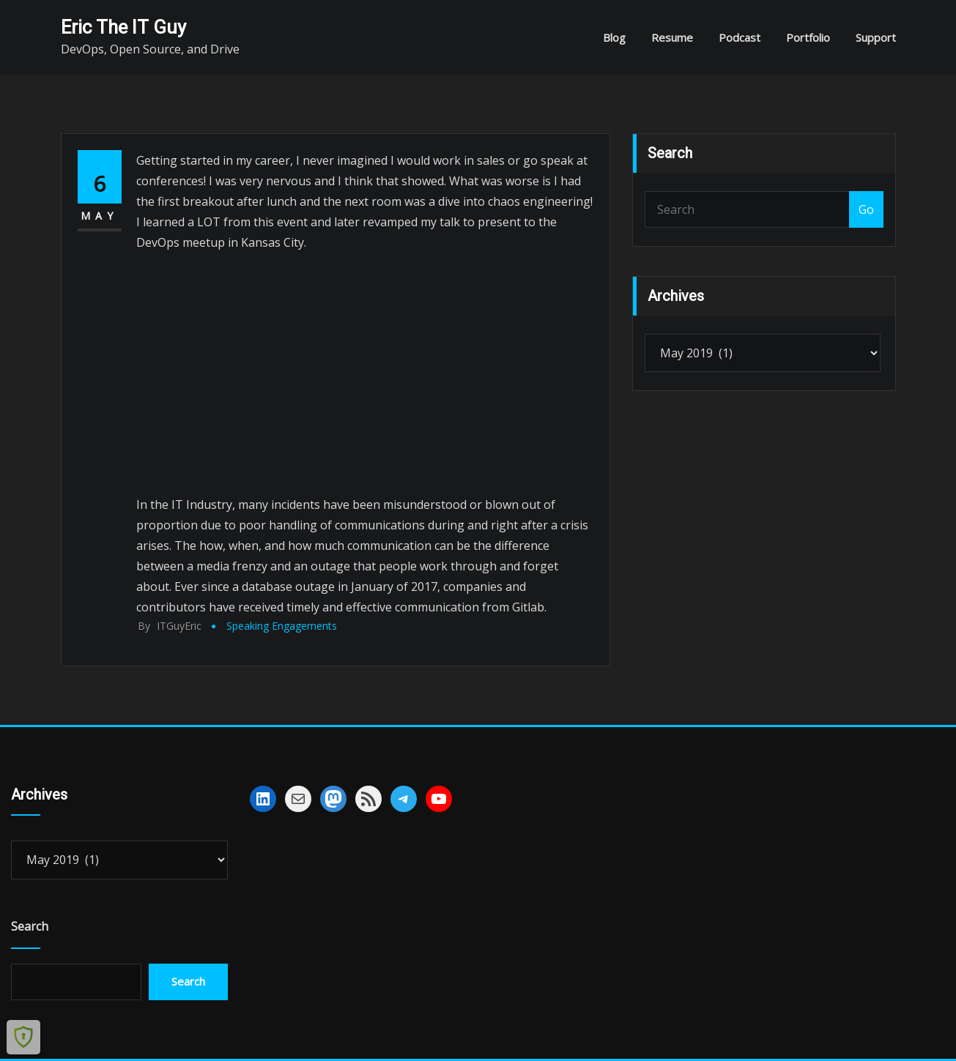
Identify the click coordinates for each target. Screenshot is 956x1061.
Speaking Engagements (281, 626)
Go (866, 209)
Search (29, 926)
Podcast (739, 37)
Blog (614, 37)
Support (876, 37)
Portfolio (808, 37)
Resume (672, 37)
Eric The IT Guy (123, 27)
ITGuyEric (169, 626)
